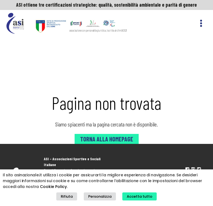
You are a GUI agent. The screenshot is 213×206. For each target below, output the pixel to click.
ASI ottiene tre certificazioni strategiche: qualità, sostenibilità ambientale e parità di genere (106, 5)
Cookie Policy (53, 186)
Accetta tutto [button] (139, 196)
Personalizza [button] (99, 196)
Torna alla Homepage (106, 139)
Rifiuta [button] (67, 196)
